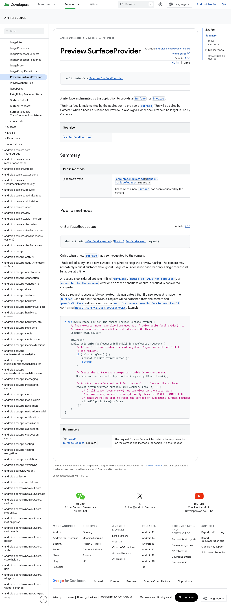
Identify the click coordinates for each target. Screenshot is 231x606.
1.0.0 (187, 58)
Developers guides (182, 545)
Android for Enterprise (65, 538)
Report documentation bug (212, 539)
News (56, 555)
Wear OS (117, 541)
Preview (158, 98)
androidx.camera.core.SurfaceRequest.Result (146, 303)
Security (57, 543)
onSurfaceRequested (130, 179)
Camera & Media (92, 549)
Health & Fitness (92, 543)
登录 (224, 4)
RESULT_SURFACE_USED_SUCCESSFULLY (100, 307)
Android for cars (121, 553)
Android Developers (70, 37)
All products (185, 581)
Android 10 (148, 561)
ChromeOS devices (123, 547)
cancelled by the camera (79, 283)
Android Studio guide (184, 539)
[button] (23, 127)
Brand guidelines (87, 597)
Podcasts (58, 566)
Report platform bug (212, 532)
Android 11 (148, 555)
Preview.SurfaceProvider (106, 78)
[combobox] (136, 4)
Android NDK (179, 562)
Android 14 (148, 538)
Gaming (87, 532)
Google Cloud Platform (157, 581)
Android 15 (148, 532)
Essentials (44, 4)
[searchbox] (24, 31)
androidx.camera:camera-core (172, 48)
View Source (179, 53)
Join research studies (213, 552)
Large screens (120, 535)
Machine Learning (93, 538)
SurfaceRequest (125, 182)
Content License (153, 465)
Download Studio (181, 556)
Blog (55, 561)
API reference (15, 18)
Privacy (87, 555)
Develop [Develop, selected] (70, 4)
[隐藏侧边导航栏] (43, 599)
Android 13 (148, 543)
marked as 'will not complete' (152, 278)
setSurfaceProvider (77, 137)
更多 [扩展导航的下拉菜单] (92, 4)
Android (57, 532)
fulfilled (119, 278)
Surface (140, 98)
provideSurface (72, 303)
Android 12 (148, 549)
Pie (143, 566)
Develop (90, 37)
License (69, 597)
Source (57, 549)
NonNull (152, 179)
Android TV (118, 558)
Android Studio (206, 4)
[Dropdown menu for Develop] (80, 4)
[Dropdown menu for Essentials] (56, 4)
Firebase (131, 581)
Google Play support (212, 546)
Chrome (114, 581)
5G (84, 561)
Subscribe (186, 597)
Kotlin (175, 62)
